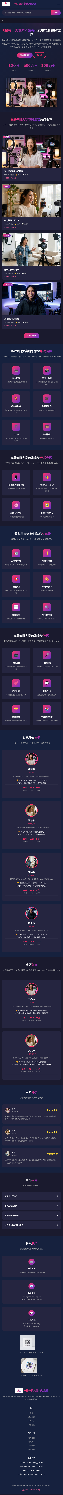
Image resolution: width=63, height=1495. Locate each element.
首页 (31, 1414)
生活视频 (31, 1446)
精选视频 (31, 1418)
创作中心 (31, 1422)
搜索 (56, 12)
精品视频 (31, 1450)
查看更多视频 (32, 336)
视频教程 (31, 1439)
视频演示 (31, 1443)
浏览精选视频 (24, 55)
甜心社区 (31, 1426)
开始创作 (40, 55)
